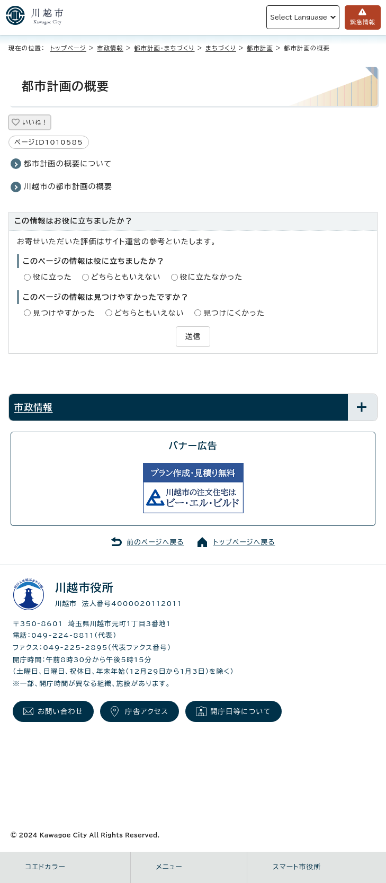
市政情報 (110, 48)
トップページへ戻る (244, 542)
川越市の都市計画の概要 (68, 186)
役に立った (52, 277)
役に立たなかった (211, 277)
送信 (193, 336)
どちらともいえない (126, 277)
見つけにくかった (234, 313)
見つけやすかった (64, 313)
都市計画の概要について (68, 163)
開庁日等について (240, 711)
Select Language (298, 17)
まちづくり (220, 48)
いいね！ (35, 122)
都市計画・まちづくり (164, 48)
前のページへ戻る (155, 542)
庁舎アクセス (146, 711)
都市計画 (260, 48)
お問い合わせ (60, 711)
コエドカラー (45, 866)
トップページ (68, 48)
